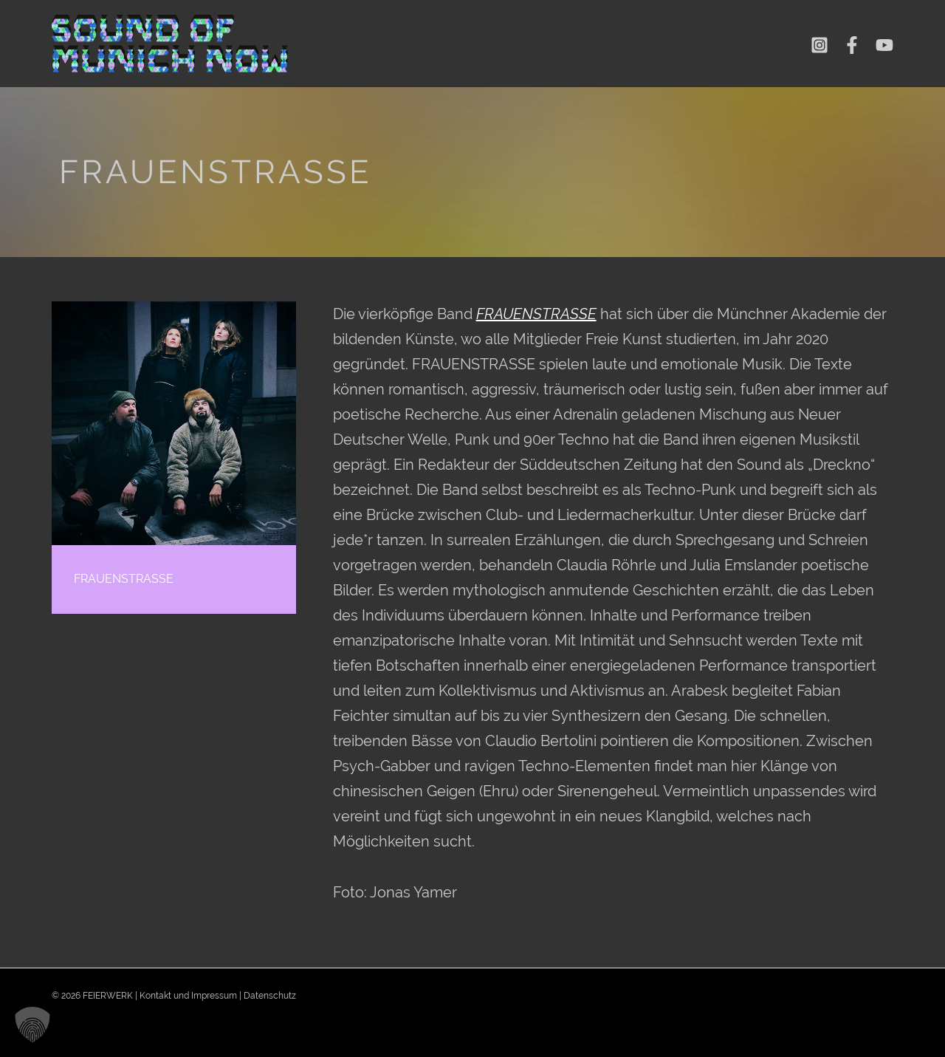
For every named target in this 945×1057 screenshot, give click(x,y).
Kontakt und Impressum (188, 996)
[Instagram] (819, 45)
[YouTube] (884, 45)
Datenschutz (270, 996)
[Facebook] (852, 45)
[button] (32, 1024)
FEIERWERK (108, 996)
